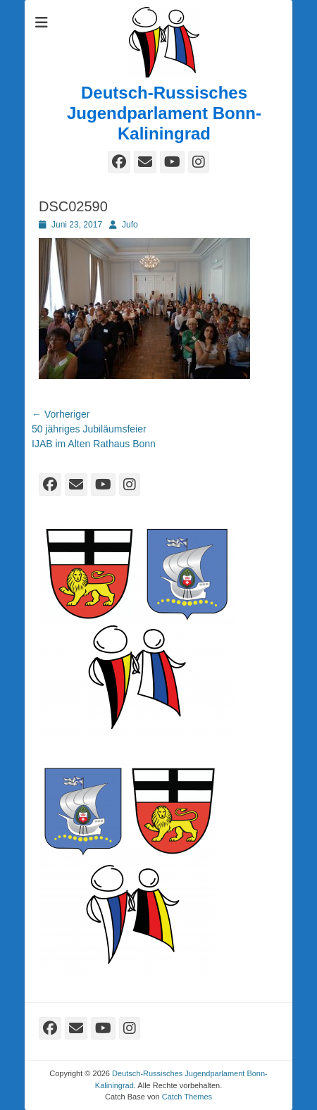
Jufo (130, 225)
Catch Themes (187, 1096)
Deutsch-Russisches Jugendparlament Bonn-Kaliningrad (164, 113)
